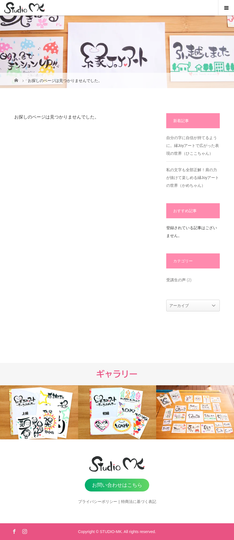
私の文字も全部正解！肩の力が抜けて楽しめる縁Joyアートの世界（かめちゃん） (192, 178)
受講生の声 (176, 280)
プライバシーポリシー (97, 501)
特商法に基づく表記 (138, 501)
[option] (39, 412)
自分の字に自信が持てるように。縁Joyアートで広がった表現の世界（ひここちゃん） (192, 145)
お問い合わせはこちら (117, 485)
